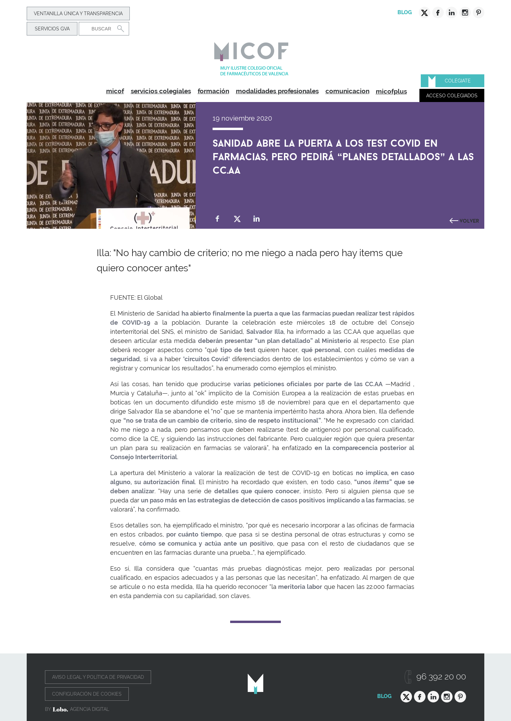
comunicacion (347, 91)
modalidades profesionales (277, 91)
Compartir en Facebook (217, 219)
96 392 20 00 (441, 676)
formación (213, 91)
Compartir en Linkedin (257, 219)
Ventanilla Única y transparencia (78, 13)
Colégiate (458, 80)
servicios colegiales (161, 91)
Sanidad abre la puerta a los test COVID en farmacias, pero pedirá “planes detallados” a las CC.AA (343, 155)
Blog (404, 12)
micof (115, 91)
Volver (469, 220)
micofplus (391, 91)
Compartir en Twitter (237, 219)
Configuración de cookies (87, 694)
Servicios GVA (52, 28)
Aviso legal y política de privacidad (98, 677)
